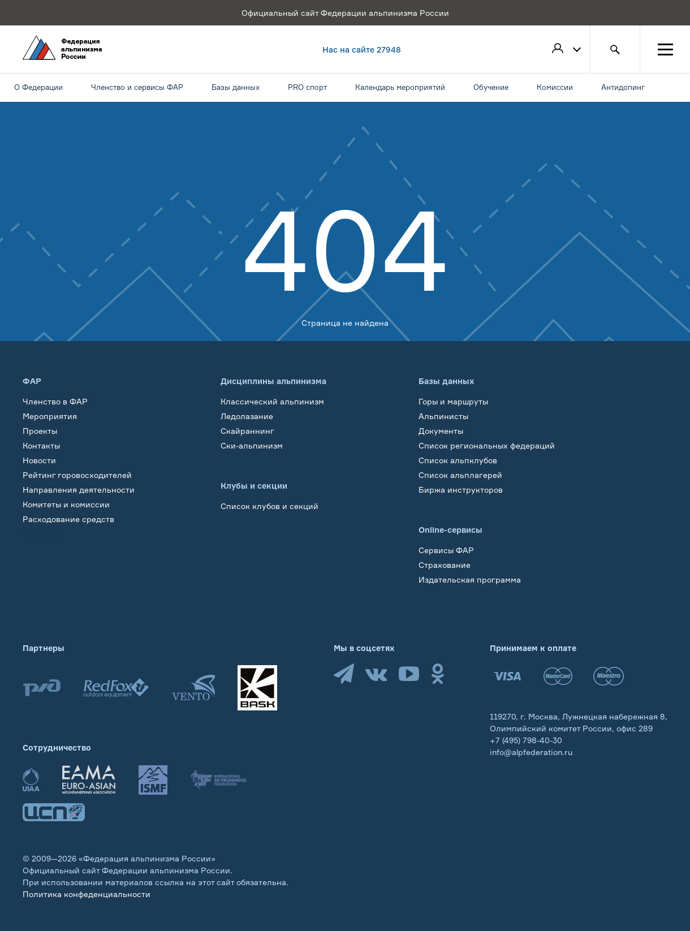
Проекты (40, 431)
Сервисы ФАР (446, 550)
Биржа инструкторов (461, 489)
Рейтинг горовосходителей (77, 475)
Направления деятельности (79, 489)
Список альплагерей (460, 475)
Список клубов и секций (269, 506)
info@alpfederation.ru (531, 752)
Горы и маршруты (453, 401)
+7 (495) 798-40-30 (526, 740)
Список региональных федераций (487, 445)
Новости (39, 460)
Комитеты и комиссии (66, 504)
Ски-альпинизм (252, 445)
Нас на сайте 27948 (361, 49)
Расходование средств (68, 519)
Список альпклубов (458, 460)
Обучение (42, 533)
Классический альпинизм (272, 401)
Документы (441, 431)
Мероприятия (50, 416)
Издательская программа (470, 579)
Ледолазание (247, 416)
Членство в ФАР (55, 401)
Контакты (41, 445)
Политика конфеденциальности (86, 894)
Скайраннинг (247, 431)
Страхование (445, 565)
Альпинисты (443, 416)
